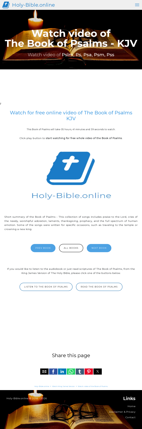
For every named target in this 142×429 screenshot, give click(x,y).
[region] (71, 89)
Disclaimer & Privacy (122, 411)
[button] (44, 371)
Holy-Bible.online (33, 5)
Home (131, 406)
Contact (130, 417)
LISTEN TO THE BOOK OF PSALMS (46, 287)
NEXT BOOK (99, 248)
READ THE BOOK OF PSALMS (99, 287)
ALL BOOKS (71, 248)
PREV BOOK (43, 248)
